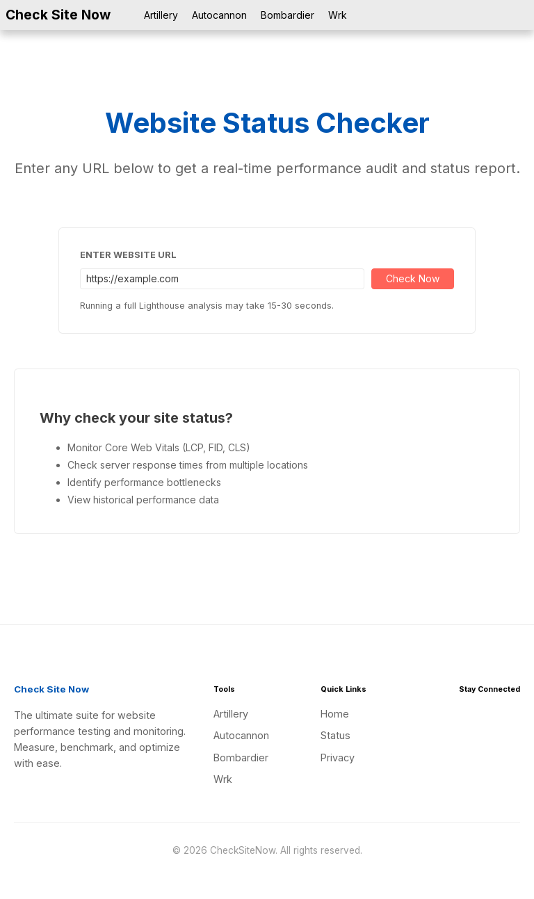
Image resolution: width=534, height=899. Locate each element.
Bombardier (287, 15)
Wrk (337, 15)
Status (335, 735)
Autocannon (219, 15)
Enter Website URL (128, 255)
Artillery (161, 15)
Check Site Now (58, 14)
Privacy (338, 757)
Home (335, 714)
